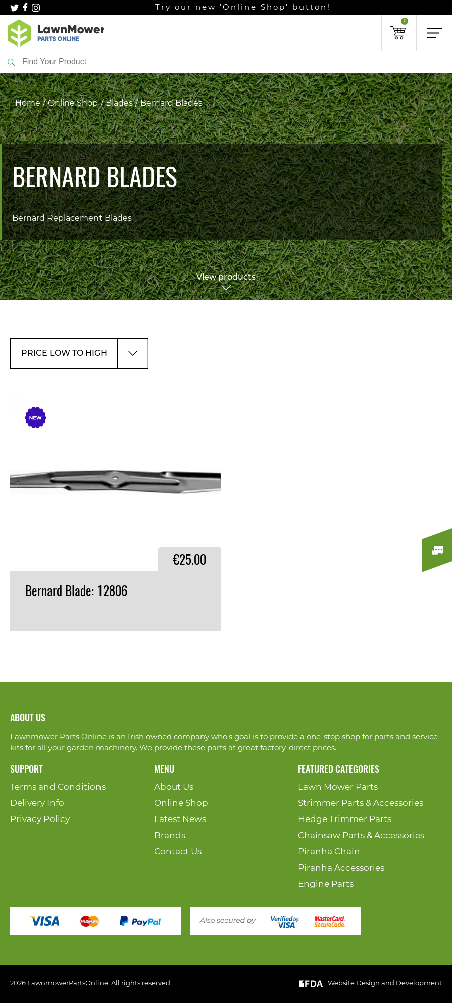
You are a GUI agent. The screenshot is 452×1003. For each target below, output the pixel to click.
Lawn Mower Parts (338, 787)
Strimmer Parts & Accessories (360, 803)
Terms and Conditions (58, 787)
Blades (119, 103)
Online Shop (73, 103)
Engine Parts (326, 884)
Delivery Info (37, 803)
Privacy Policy (40, 819)
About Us (173, 787)
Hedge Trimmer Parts (344, 819)
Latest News (180, 819)
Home (27, 103)
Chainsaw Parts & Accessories (361, 835)
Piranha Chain (329, 851)
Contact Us (178, 851)
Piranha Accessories (341, 867)
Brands (169, 835)
